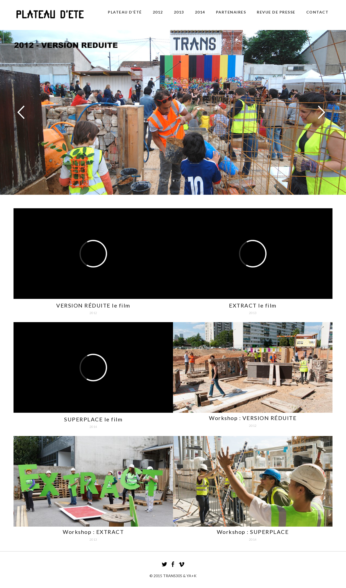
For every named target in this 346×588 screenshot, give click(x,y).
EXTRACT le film (253, 305)
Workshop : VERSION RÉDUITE (253, 418)
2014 (200, 12)
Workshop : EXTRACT (93, 531)
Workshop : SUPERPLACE (253, 531)
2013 (179, 12)
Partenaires (231, 12)
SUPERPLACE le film (93, 419)
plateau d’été (125, 12)
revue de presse (276, 12)
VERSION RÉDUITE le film (93, 305)
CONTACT (317, 12)
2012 (158, 12)
